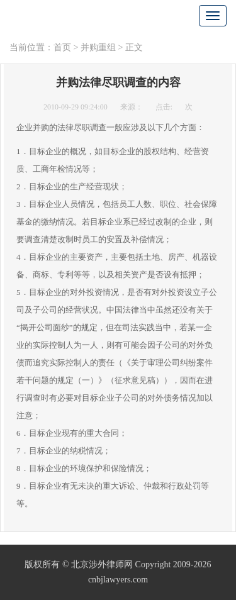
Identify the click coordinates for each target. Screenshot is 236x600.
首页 (62, 47)
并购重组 (98, 47)
